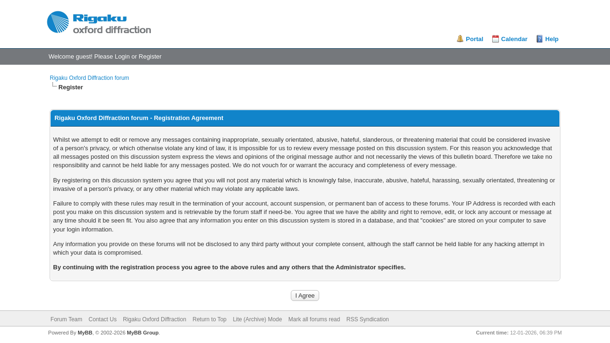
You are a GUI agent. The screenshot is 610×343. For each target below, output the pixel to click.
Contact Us (102, 319)
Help (551, 39)
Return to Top (209, 319)
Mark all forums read (314, 319)
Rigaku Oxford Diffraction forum (89, 78)
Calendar (514, 39)
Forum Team (66, 319)
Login (122, 56)
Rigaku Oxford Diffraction (154, 319)
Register (150, 56)
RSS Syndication (368, 319)
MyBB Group (142, 332)
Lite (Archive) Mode (257, 319)
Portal (474, 39)
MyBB (85, 332)
